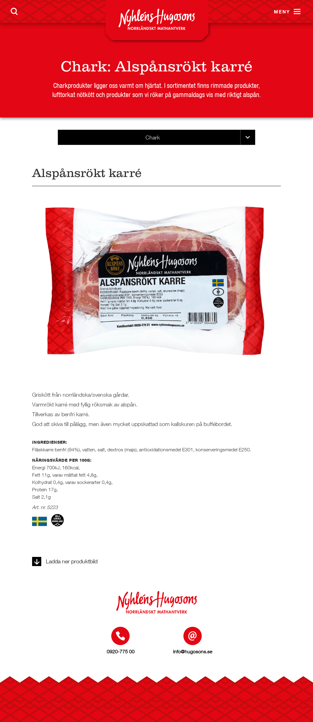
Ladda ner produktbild (65, 561)
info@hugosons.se (192, 651)
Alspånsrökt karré (183, 66)
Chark (84, 66)
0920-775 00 (120, 651)
